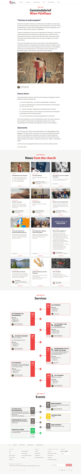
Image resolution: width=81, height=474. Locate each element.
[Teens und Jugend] (40, 433)
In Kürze (36, 451)
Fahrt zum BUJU (61, 271)
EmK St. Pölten (12, 457)
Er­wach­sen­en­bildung (39, 457)
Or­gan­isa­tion (37, 455)
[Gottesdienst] (40, 309)
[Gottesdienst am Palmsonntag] (40, 319)
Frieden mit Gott (40, 202)
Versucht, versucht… (20, 202)
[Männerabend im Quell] (40, 422)
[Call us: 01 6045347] (71, 470)
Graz (10, 451)
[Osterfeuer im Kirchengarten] (40, 412)
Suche (58, 2)
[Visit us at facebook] (60, 470)
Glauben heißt (37, 453)
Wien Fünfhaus (22, 444)
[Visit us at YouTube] (62, 470)
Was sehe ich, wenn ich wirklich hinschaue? (61, 176)
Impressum (50, 457)
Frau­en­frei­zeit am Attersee (20, 271)
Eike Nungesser (58, 282)
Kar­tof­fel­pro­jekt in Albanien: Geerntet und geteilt (40, 231)
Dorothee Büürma (59, 252)
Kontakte (49, 451)
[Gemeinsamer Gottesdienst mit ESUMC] (40, 356)
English (66, 451)
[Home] (9, 444)
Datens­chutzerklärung (52, 459)
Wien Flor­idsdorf (25, 451)
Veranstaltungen (51, 2)
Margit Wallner (17, 280)
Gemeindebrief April (39, 444)
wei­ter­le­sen (40, 185)
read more (20, 185)
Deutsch (62, 451)
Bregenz (23, 457)
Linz (10, 453)
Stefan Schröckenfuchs (24, 86)
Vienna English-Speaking (26, 455)
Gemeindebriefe (30, 444)
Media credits (23, 470)
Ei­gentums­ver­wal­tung (52, 453)
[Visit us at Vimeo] (64, 470)
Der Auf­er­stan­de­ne (40, 175)
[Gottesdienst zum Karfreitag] (40, 330)
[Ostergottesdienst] (40, 342)
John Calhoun (56, 362)
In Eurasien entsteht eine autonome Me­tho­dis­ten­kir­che (20, 231)
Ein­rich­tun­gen (50, 455)
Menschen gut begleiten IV (61, 231)
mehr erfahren (60, 255)
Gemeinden (15, 444)
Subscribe (69, 465)
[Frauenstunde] (40, 417)
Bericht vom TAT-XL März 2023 (61, 202)
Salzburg (11, 459)
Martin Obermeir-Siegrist (39, 181)
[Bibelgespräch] (40, 406)
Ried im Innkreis (12, 455)
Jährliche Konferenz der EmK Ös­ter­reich (40, 272)
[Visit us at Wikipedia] (66, 470)
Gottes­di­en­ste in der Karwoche (20, 175)
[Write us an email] (69, 470)
